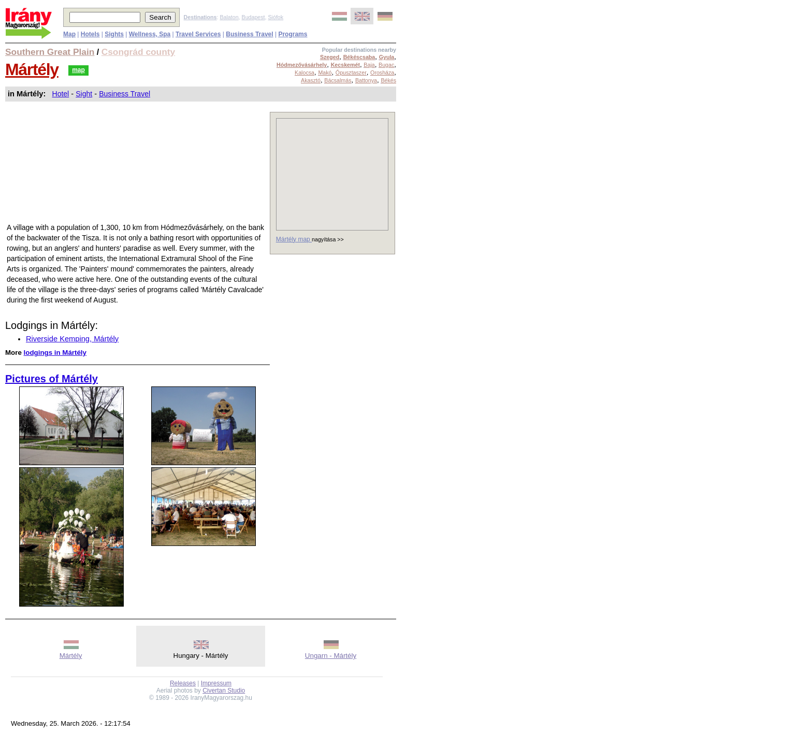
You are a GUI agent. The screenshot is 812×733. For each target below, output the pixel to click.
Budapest (253, 17)
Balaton (229, 17)
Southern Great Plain (49, 52)
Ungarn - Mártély (330, 655)
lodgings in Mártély (55, 352)
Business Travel (124, 94)
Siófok (275, 17)
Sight (84, 94)
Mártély (32, 69)
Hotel (60, 94)
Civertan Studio (223, 690)
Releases (183, 683)
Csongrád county (138, 52)
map (78, 70)
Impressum (216, 683)
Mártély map (294, 239)
